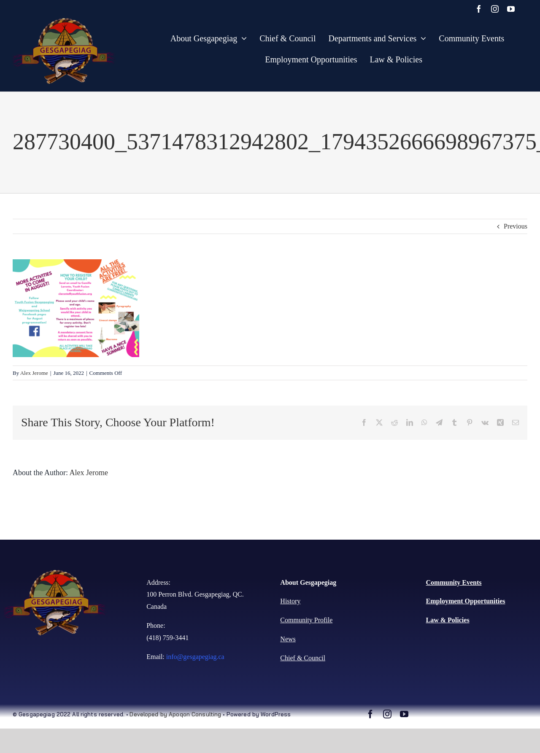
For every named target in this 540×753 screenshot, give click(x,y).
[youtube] (511, 9)
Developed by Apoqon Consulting (175, 714)
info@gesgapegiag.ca (195, 656)
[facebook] (479, 9)
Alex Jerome (34, 373)
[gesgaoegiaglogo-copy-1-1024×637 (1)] (64, 21)
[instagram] (495, 9)
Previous (515, 226)
